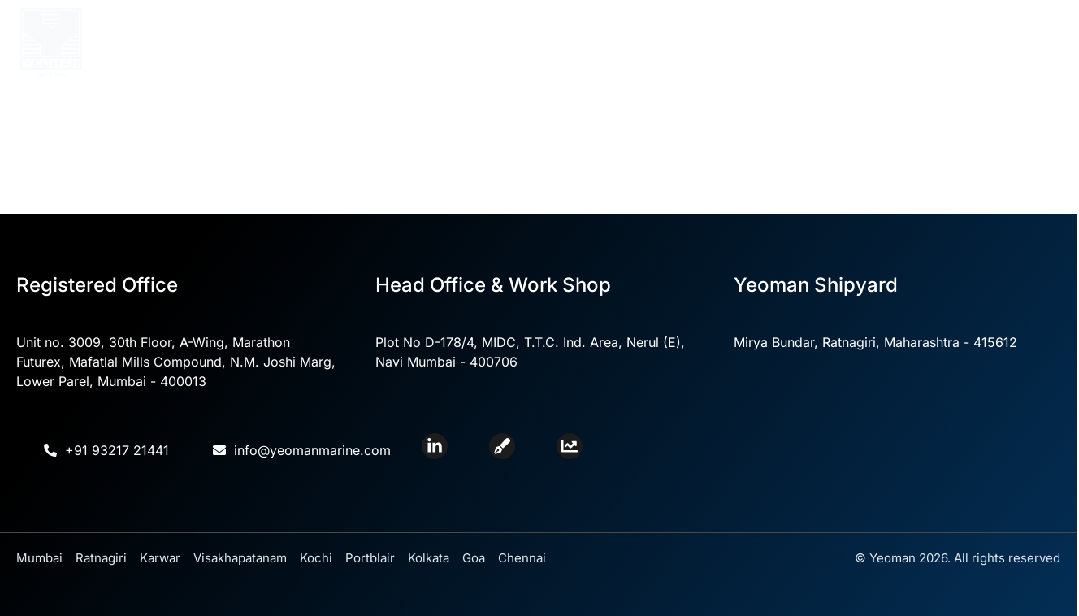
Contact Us (854, 43)
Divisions (610, 42)
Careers (934, 43)
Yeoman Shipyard (733, 42)
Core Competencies (481, 42)
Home (279, 43)
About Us (351, 42)
